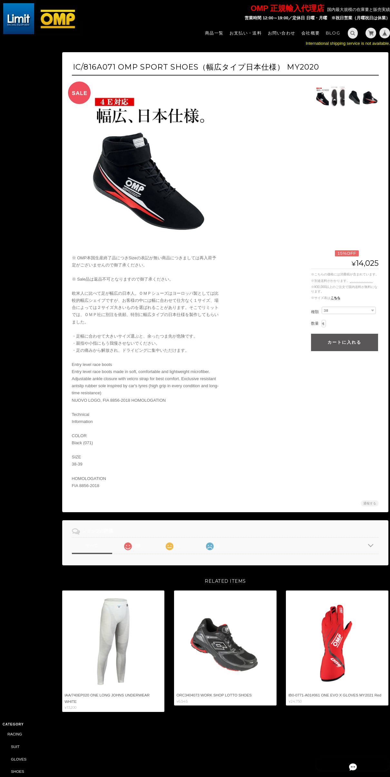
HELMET (17, 126)
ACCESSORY (22, 188)
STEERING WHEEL (27, 138)
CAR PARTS (17, 388)
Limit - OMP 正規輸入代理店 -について (30, 645)
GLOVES (17, 89)
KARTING (14, 200)
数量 (315, 323)
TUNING (13, 288)
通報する (369, 503)
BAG (14, 363)
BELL (11, 476)
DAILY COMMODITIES (29, 463)
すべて (102, 545)
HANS (15, 176)
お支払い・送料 (245, 32)
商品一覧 (214, 32)
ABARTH (14, 426)
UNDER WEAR (23, 250)
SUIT (14, 76)
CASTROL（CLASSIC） (27, 501)
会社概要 (310, 32)
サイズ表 (9, 615)
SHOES (16, 101)
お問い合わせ (282, 32)
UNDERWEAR (22, 113)
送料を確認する (361, 281)
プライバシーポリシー (317, 751)
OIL (13, 400)
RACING (13, 64)
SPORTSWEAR (23, 350)
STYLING (14, 338)
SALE (11, 413)
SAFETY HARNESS (27, 163)
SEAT (15, 151)
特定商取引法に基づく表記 (30, 661)
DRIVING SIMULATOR (25, 488)
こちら (335, 298)
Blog (333, 32)
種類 (315, 312)
